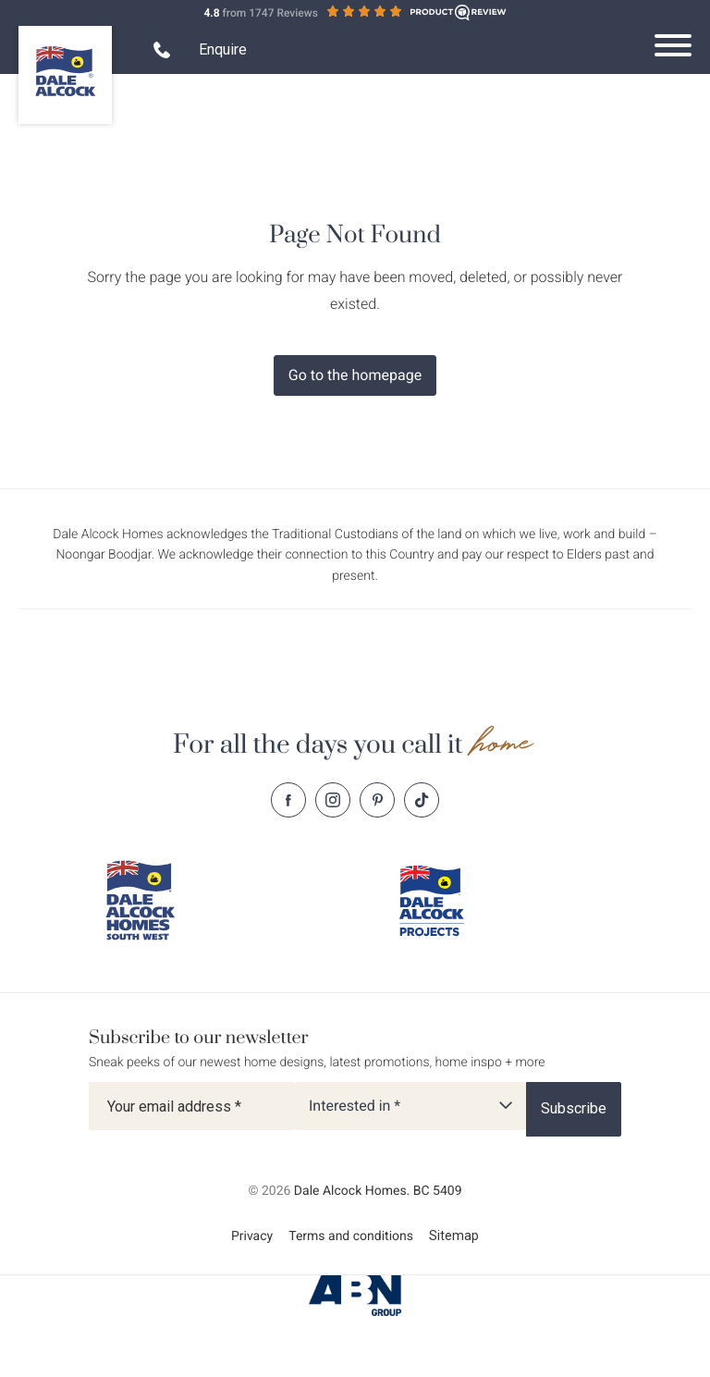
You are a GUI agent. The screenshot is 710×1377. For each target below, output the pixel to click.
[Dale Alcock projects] (444, 901)
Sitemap (454, 1235)
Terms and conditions (350, 1236)
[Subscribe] (573, 1109)
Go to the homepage (355, 375)
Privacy (252, 1236)
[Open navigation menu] (673, 45)
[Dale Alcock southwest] (151, 901)
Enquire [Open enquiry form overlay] (223, 49)
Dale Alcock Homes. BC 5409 (378, 1191)
